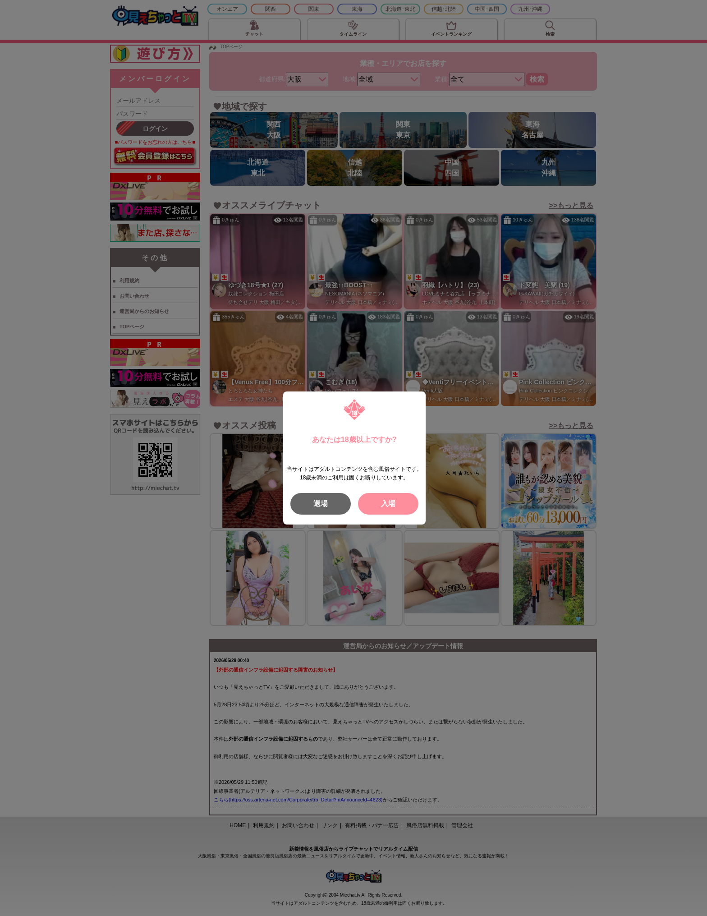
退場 (320, 503)
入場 (388, 503)
